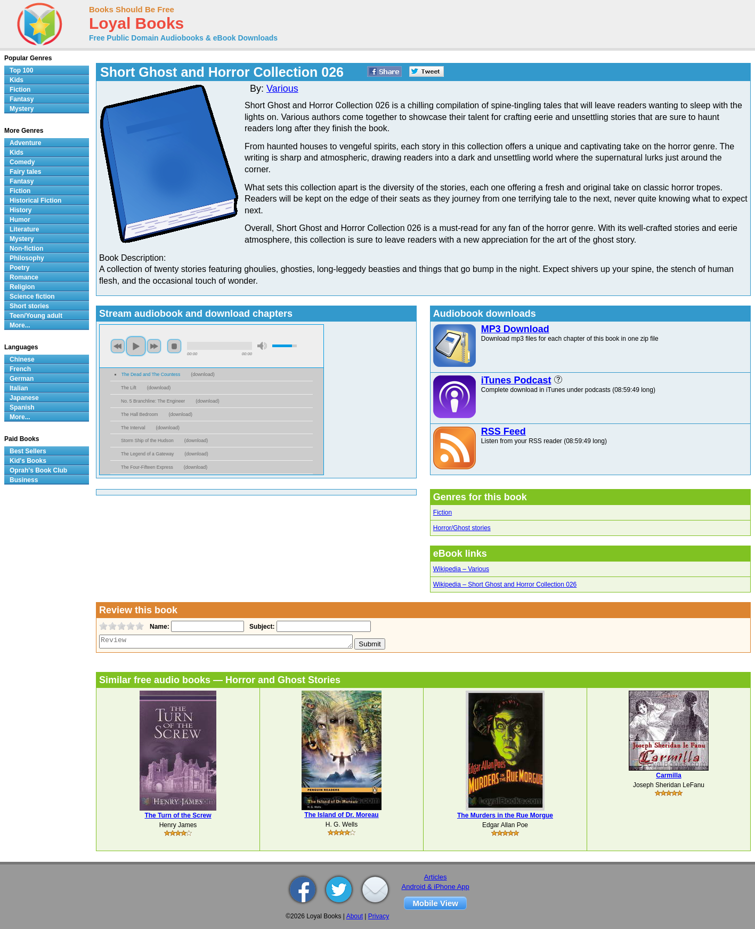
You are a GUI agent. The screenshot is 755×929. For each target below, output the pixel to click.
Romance (24, 277)
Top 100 (21, 70)
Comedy (22, 162)
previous (117, 346)
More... (20, 325)
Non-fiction (26, 248)
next (154, 346)
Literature (24, 229)
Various (282, 88)
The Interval (133, 427)
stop (174, 346)
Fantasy (22, 99)
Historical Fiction (35, 200)
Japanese (24, 398)
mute (262, 346)
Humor (20, 219)
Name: (158, 626)
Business (24, 480)
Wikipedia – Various (461, 569)
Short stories (29, 306)
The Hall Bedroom (139, 414)
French (20, 369)
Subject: (261, 626)
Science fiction (32, 296)
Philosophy (27, 258)
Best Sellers (28, 451)
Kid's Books (28, 460)
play (136, 346)
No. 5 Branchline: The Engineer (153, 401)
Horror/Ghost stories (462, 528)
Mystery (22, 109)
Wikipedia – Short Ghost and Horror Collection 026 (505, 584)
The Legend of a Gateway (147, 454)
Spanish (22, 407)
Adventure (25, 143)
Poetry (19, 267)
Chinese (22, 359)
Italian (19, 388)
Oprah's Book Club (38, 470)
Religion (22, 287)
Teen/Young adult (36, 315)
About (354, 916)
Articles (435, 877)
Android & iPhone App (435, 887)
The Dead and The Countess (151, 374)
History (20, 210)
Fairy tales (25, 171)
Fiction (442, 512)
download (202, 374)
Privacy (378, 916)
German (22, 378)
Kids (16, 80)
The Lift (128, 387)
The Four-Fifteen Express (147, 467)
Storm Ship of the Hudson (147, 440)
